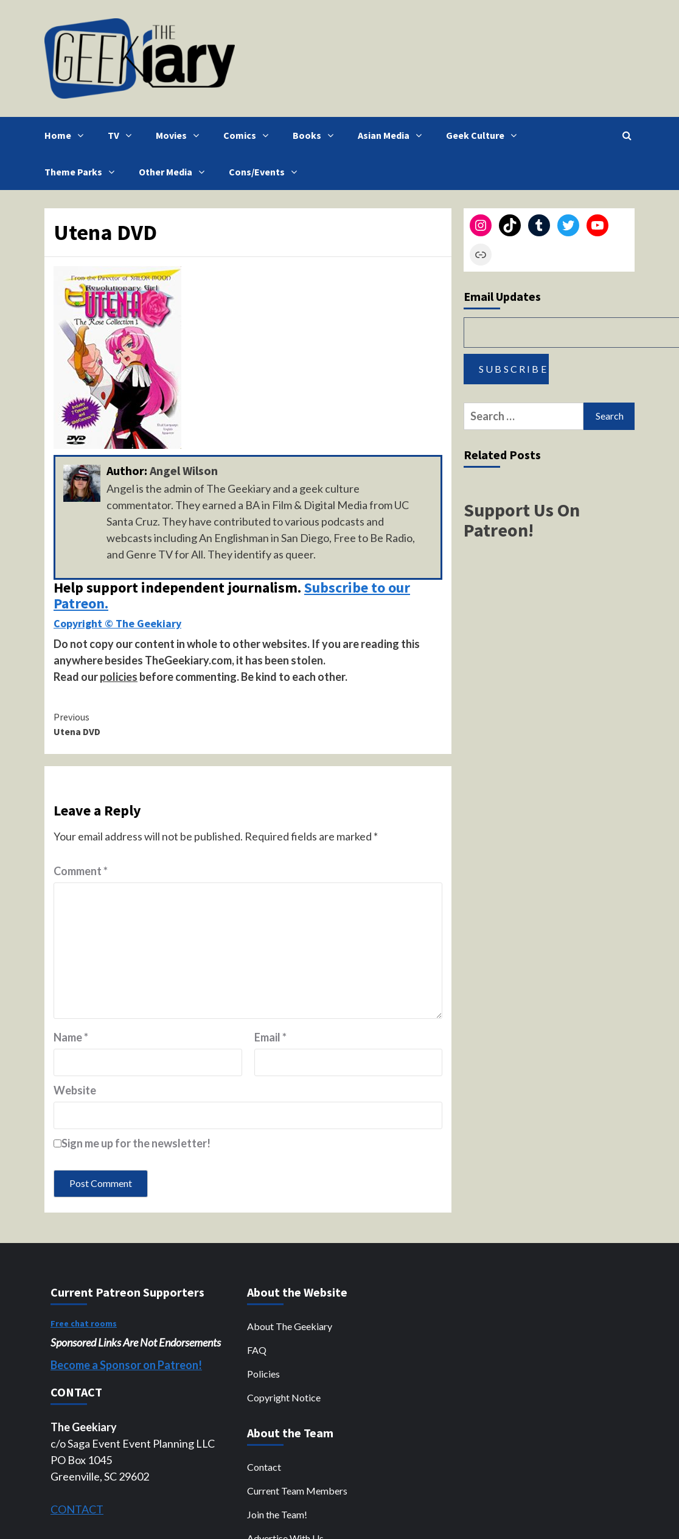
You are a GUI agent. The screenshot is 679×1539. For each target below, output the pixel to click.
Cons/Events (266, 172)
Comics (248, 135)
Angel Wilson (184, 470)
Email (270, 1037)
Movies (180, 135)
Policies (263, 1373)
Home (66, 135)
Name (71, 1037)
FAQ (256, 1350)
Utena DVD (151, 724)
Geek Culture (484, 135)
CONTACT (76, 1509)
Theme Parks (82, 172)
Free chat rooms (83, 1323)
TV (123, 135)
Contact (264, 1467)
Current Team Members (297, 1490)
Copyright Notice (284, 1397)
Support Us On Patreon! (522, 519)
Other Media (175, 172)
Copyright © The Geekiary (117, 623)
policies (119, 676)
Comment (81, 871)
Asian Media (393, 135)
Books (316, 135)
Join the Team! (277, 1514)
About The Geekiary (289, 1326)
